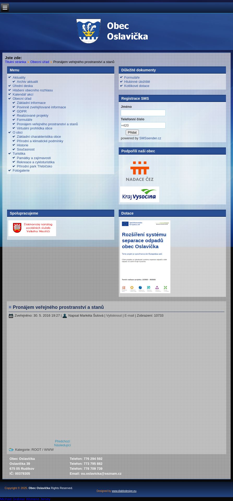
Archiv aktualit (27, 82)
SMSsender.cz (150, 138)
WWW (49, 450)
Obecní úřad (39, 62)
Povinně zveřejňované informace (41, 107)
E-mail (129, 315)
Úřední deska (23, 86)
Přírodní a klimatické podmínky (40, 141)
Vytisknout (114, 315)
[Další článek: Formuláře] (62, 445)
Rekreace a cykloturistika (36, 162)
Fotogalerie (21, 170)
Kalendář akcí (23, 94)
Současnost (25, 149)
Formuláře (24, 120)
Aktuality (19, 77)
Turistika (19, 153)
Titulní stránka (15, 62)
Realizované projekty (32, 115)
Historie (22, 145)
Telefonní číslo (132, 119)
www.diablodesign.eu (124, 491)
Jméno (126, 107)
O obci (17, 132)
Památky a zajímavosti (34, 158)
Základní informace (31, 103)
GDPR (22, 111)
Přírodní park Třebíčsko (34, 166)
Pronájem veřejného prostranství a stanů (47, 124)
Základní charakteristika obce (39, 137)
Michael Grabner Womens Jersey (25, 499)
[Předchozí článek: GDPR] (62, 441)
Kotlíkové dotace (136, 86)
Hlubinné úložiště (137, 82)
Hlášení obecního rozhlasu (33, 90)
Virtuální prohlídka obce (34, 128)
